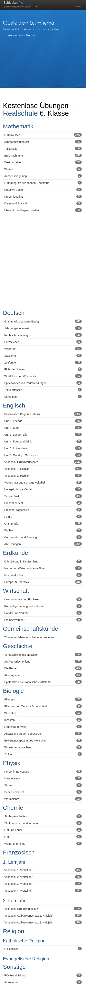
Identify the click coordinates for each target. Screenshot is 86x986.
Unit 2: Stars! (43, 427)
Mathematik (18, 126)
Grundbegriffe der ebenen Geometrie (43, 182)
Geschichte (17, 646)
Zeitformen (43, 362)
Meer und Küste (43, 575)
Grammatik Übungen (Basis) (43, 321)
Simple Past (43, 496)
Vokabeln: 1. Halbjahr (43, 468)
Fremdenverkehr (43, 620)
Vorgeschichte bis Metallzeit (43, 654)
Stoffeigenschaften (43, 816)
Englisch (14, 405)
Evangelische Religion (26, 958)
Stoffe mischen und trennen (43, 823)
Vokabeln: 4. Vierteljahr (43, 890)
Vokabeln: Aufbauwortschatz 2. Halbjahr (43, 922)
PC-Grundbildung (43, 975)
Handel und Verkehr (43, 613)
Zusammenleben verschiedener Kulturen (43, 637)
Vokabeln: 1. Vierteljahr (43, 870)
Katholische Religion (24, 940)
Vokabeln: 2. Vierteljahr (43, 877)
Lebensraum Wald (43, 726)
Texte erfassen (43, 389)
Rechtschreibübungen (43, 335)
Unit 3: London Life (43, 434)
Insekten (43, 720)
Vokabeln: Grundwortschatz (43, 462)
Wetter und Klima (43, 843)
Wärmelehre (43, 799)
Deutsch (13, 313)
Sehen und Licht (43, 792)
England (43, 530)
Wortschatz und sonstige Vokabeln (43, 482)
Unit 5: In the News (43, 448)
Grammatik (43, 523)
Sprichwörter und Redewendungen (43, 383)
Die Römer (43, 668)
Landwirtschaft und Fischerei (43, 599)
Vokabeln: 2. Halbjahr (43, 475)
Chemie (13, 807)
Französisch (19, 852)
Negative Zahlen (43, 189)
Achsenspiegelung (43, 176)
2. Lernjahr (14, 900)
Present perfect (43, 503)
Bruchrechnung (43, 155)
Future (43, 516)
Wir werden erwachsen (43, 747)
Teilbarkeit (43, 148)
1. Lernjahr (14, 862)
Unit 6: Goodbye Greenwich (43, 455)
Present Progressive (43, 509)
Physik (11, 763)
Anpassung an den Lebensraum (43, 733)
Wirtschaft (16, 590)
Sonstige (14, 967)
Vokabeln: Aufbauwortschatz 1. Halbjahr (43, 915)
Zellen (43, 754)
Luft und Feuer (43, 830)
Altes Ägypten (43, 675)
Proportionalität (43, 196)
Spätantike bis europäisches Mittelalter (43, 682)
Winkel (43, 169)
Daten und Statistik (43, 203)
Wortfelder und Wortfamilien (43, 376)
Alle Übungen (43, 544)
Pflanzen (43, 699)
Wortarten (43, 348)
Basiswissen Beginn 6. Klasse (43, 414)
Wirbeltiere (43, 713)
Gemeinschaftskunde (30, 628)
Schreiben (43, 396)
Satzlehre (43, 355)
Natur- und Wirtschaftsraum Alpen (43, 568)
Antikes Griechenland (43, 661)
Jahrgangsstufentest (43, 141)
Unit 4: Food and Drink (43, 441)
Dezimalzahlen (43, 162)
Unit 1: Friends (43, 421)
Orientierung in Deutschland (43, 561)
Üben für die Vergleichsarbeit (43, 210)
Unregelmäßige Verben (43, 489)
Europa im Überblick (43, 582)
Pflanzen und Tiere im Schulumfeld (43, 706)
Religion (13, 931)
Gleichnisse (43, 948)
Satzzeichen (43, 342)
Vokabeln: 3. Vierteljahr (43, 883)
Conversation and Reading (43, 537)
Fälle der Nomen (43, 369)
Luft (43, 836)
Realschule (20, 113)
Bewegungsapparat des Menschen (43, 740)
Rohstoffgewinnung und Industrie (43, 606)
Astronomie (43, 982)
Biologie (13, 691)
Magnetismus (43, 778)
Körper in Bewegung (43, 771)
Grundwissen (43, 135)
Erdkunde (15, 553)
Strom (43, 785)
